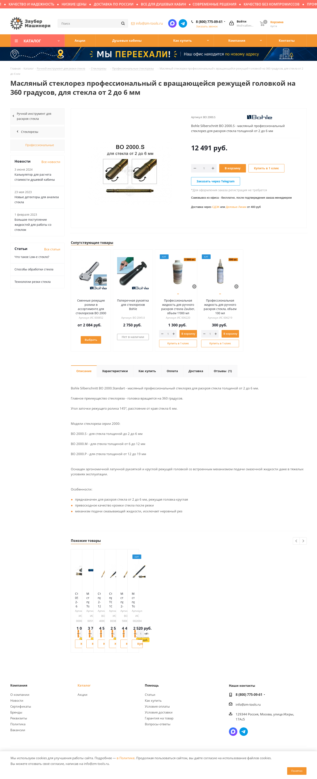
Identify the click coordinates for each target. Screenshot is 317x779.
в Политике (126, 758)
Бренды (16, 712)
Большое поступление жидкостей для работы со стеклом (33, 225)
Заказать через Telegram (216, 181)
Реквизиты (18, 718)
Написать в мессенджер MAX (172, 23)
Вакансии (17, 730)
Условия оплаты (157, 706)
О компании (19, 694)
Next (303, 541)
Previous (296, 541)
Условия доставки (159, 712)
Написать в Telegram (183, 23)
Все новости (50, 162)
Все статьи (52, 249)
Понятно (296, 771)
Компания (18, 685)
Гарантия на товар (159, 718)
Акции (82, 694)
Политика (17, 724)
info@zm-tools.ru (149, 23)
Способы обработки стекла (34, 269)
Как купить (153, 700)
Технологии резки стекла (33, 282)
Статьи (150, 694)
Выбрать (93, 340)
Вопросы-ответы (157, 724)
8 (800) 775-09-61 (209, 21)
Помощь (152, 685)
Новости (16, 700)
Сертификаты (20, 706)
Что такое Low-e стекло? (32, 257)
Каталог (84, 685)
